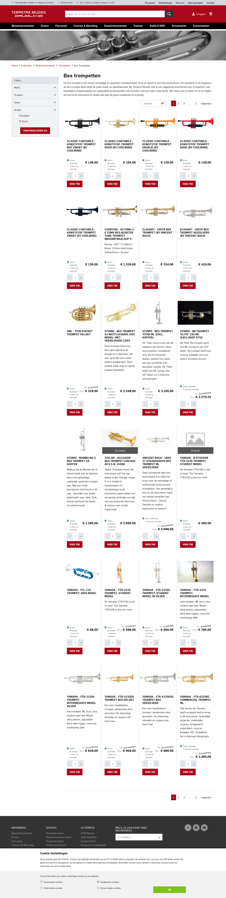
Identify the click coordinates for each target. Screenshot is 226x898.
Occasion (24, 115)
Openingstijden (89, 837)
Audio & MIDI (157, 25)
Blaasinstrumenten (23, 25)
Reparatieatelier (55, 841)
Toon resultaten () (35, 130)
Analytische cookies (109, 882)
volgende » (207, 103)
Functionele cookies (53, 882)
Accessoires (179, 25)
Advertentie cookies (53, 888)
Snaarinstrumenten (115, 25)
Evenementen (201, 25)
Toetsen (138, 25)
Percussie (61, 25)
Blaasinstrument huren (58, 837)
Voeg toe (75, 184)
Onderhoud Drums (56, 845)
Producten (25, 65)
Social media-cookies (110, 888)
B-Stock (23, 121)
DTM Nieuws (87, 833)
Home (15, 65)
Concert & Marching (85, 25)
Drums (44, 25)
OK (169, 889)
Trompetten (63, 65)
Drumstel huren (54, 833)
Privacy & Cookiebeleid (93, 845)
